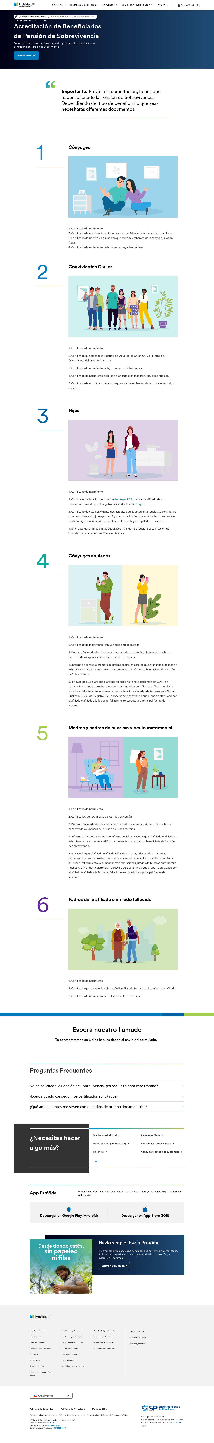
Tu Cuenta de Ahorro (70, 1349)
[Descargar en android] (68, 1212)
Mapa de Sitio (99, 1409)
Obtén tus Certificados (38, 1343)
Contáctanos (35, 1360)
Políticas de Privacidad (73, 1409)
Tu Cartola (34, 1355)
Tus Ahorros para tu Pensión (72, 1337)
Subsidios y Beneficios (138, 1344)
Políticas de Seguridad (42, 1409)
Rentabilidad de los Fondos (103, 1343)
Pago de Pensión (68, 1360)
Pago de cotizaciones (137, 1331)
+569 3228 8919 (59, 1428)
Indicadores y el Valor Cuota (104, 1349)
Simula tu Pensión (37, 1366)
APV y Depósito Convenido (72, 1343)
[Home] (16, 16)
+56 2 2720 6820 (53, 1425)
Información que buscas (138, 1337)
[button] (59, 5)
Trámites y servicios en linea (34, 17)
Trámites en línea (36, 1337)
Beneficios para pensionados (73, 1366)
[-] (106, 1135)
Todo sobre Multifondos (102, 1337)
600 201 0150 (48, 1422)
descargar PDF (123, 499)
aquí (140, 504)
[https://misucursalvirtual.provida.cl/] (185, 5)
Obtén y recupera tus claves (40, 1349)
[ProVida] (41, 1318)
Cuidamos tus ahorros (70, 1355)
